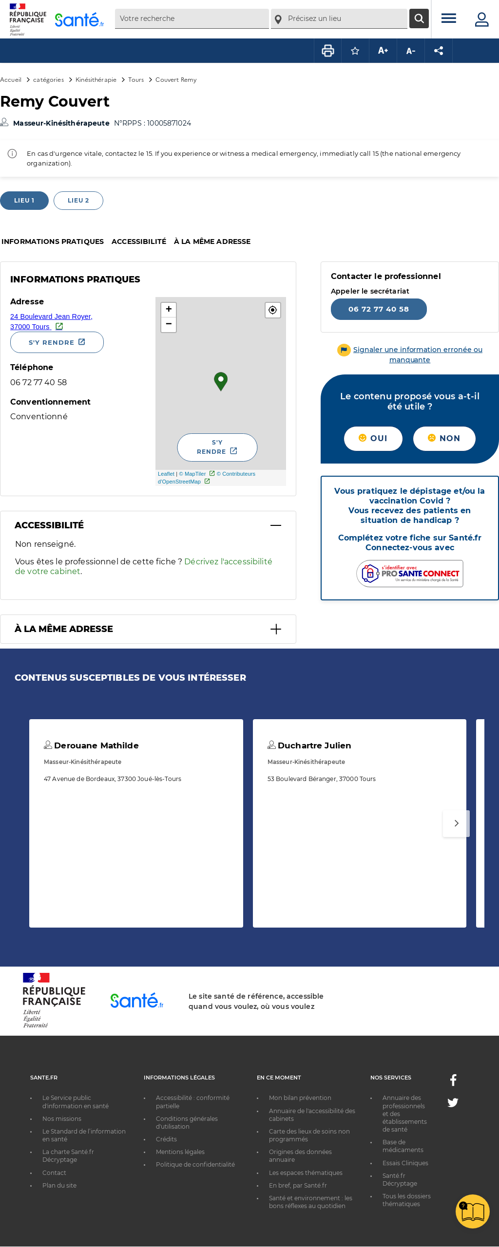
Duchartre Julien (310, 745)
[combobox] (192, 19)
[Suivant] (456, 823)
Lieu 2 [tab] (78, 200)
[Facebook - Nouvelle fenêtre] (453, 1083)
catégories (48, 79)
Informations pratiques (52, 241)
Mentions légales (180, 1151)
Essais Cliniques (405, 1163)
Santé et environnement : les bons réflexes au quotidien (310, 1202)
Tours (136, 79)
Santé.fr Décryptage (400, 1179)
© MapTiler (192, 474)
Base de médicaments (403, 1146)
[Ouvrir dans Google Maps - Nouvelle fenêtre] (79, 321)
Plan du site (59, 1185)
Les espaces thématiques (306, 1172)
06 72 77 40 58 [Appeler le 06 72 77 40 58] (378, 309)
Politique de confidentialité (195, 1164)
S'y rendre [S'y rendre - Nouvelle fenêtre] (52, 342)
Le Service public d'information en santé (75, 1101)
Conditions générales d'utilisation (187, 1122)
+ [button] (169, 310)
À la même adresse (212, 241)
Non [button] (444, 438)
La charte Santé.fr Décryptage (68, 1155)
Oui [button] (373, 438)
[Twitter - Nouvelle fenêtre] (453, 1104)
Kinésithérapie (96, 79)
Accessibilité (139, 241)
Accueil (10, 79)
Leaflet (166, 474)
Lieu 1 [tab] (24, 200)
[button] (273, 310)
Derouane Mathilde (91, 745)
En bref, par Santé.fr (298, 1185)
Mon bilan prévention (300, 1097)
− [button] (169, 324)
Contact (54, 1172)
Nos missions (61, 1118)
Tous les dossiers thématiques (407, 1200)
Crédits (166, 1139)
